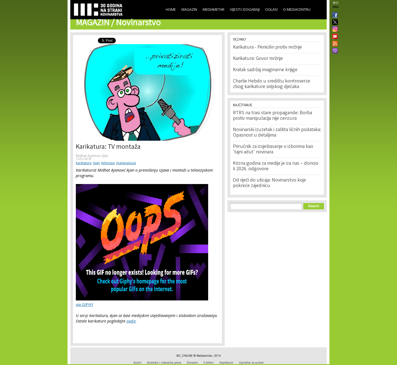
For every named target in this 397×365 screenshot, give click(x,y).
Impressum (226, 362)
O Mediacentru (296, 9)
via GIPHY (84, 304)
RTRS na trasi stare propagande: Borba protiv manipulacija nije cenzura (272, 116)
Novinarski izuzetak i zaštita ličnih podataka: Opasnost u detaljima (277, 132)
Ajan (96, 163)
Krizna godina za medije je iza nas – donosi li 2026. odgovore (275, 166)
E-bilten (208, 362)
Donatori (192, 362)
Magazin (189, 9)
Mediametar (213, 9)
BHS (335, 3)
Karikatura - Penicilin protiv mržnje (267, 47)
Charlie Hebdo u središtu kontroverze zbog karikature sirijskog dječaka (271, 84)
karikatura (84, 163)
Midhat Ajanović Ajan (92, 155)
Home (171, 9)
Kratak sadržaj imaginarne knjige (265, 70)
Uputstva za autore (251, 362)
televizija (108, 163)
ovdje (131, 321)
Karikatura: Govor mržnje (258, 58)
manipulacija (126, 163)
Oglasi (271, 9)
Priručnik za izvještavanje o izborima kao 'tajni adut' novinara (273, 149)
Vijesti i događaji (245, 9)
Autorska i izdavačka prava (164, 362)
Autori (137, 362)
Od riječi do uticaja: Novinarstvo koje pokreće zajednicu (269, 183)
